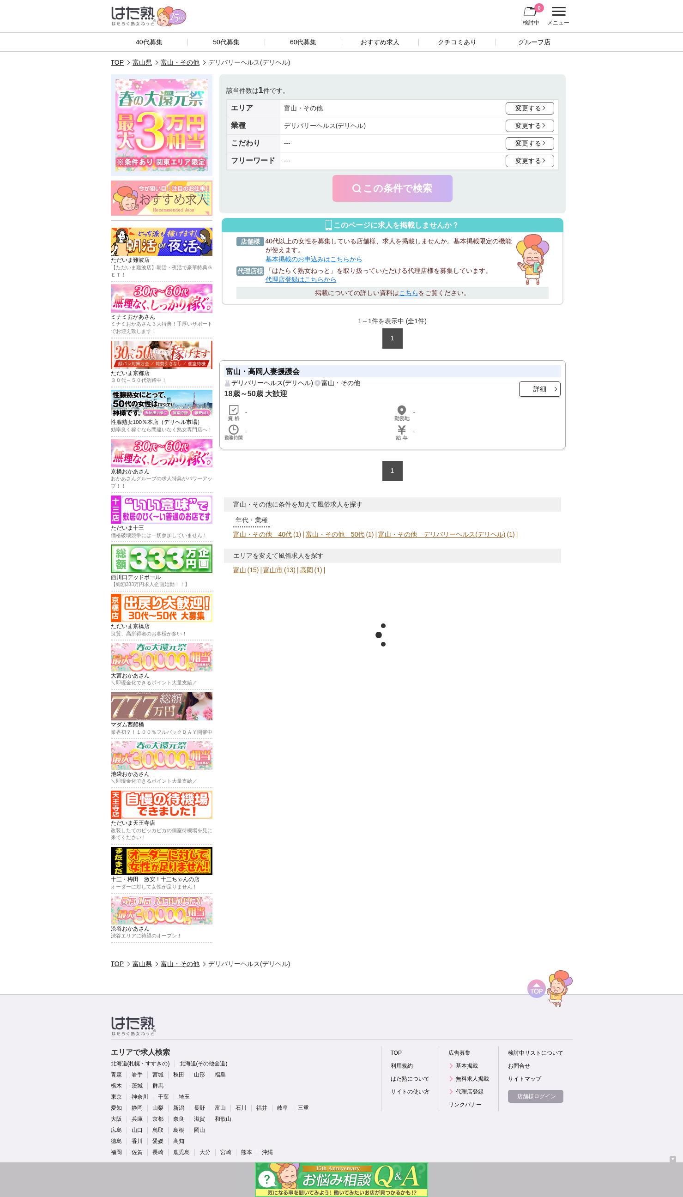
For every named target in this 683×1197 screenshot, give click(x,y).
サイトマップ (524, 1079)
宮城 (157, 1074)
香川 (137, 1141)
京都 (157, 1119)
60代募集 (303, 42)
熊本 (246, 1152)
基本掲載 (467, 1066)
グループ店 (534, 42)
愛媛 (157, 1141)
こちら (408, 292)
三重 (303, 1108)
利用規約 (402, 1066)
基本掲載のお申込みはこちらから (314, 259)
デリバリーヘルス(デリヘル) (272, 383)
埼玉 (184, 1097)
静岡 (137, 1108)
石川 (241, 1108)
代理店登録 (470, 1091)
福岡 (116, 1152)
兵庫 (137, 1119)
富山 (239, 570)
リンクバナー (465, 1104)
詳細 (539, 389)
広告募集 (459, 1053)
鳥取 (157, 1130)
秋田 (178, 1074)
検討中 (533, 14)
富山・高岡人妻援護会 (263, 371)
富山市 (273, 570)
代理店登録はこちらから (301, 279)
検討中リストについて (535, 1053)
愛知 (116, 1108)
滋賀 (199, 1119)
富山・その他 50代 (335, 534)
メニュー (557, 16)
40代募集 (149, 42)
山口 (137, 1130)
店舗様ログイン (536, 1096)
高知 (178, 1141)
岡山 (199, 1130)
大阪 (116, 1119)
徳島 (116, 1141)
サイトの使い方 (410, 1091)
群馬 (157, 1085)
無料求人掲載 (472, 1079)
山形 (199, 1074)
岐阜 (282, 1108)
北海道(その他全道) (204, 1063)
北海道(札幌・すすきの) (140, 1063)
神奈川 (140, 1097)
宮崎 (225, 1152)
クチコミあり (457, 42)
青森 (116, 1074)
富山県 (142, 62)
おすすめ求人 (380, 42)
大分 (205, 1152)
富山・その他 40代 (262, 534)
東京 (116, 1097)
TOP (117, 62)
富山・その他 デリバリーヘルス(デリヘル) (441, 534)
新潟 (178, 1108)
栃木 (116, 1085)
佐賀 (137, 1152)
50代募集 (226, 42)
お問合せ (519, 1066)
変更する (528, 108)
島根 (178, 1130)
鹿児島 (181, 1152)
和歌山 (223, 1119)
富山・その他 (180, 62)
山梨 (157, 1108)
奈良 (178, 1119)
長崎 (157, 1152)
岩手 (137, 1074)
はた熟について (410, 1079)
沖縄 (267, 1152)
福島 (220, 1074)
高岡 (306, 570)
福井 (261, 1108)
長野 (199, 1108)
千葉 (163, 1097)
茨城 (137, 1085)
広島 (116, 1130)
